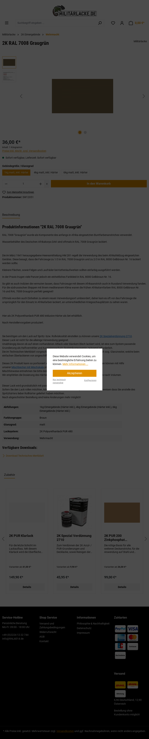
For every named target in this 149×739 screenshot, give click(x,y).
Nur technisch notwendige (59, 381)
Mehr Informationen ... (75, 364)
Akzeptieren (74, 373)
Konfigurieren (90, 380)
